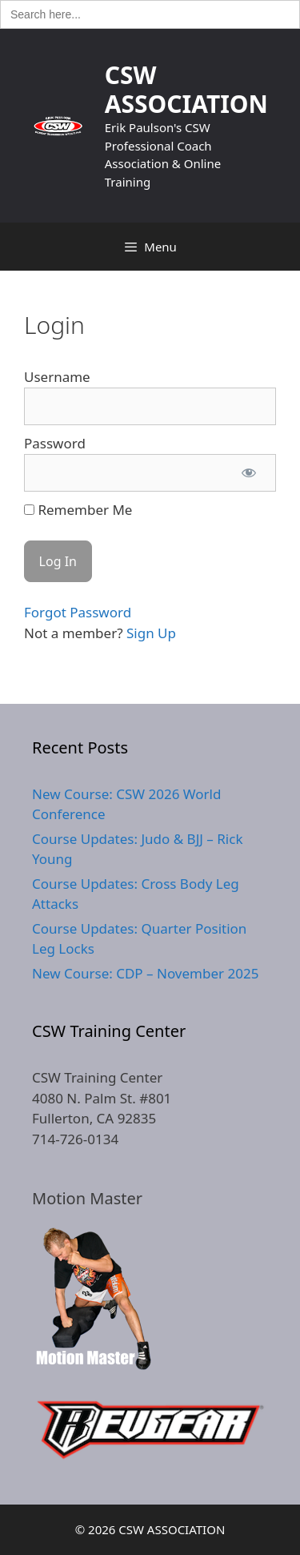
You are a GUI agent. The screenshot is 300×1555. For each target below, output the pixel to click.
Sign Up (151, 633)
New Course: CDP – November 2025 (145, 973)
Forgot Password (77, 612)
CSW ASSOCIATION (186, 89)
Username (57, 377)
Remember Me (78, 509)
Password (55, 443)
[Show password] (249, 473)
